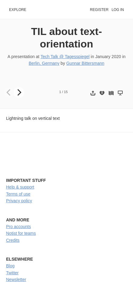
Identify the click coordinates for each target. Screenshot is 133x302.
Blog (10, 265)
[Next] (18, 92)
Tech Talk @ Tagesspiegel (65, 56)
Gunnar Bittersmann (85, 63)
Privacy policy (19, 200)
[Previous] (9, 92)
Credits (12, 240)
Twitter (12, 272)
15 (66, 92)
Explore (17, 10)
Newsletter (16, 279)
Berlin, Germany (44, 63)
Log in (117, 10)
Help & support (20, 187)
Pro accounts (18, 226)
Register (99, 10)
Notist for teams (21, 233)
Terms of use (18, 194)
